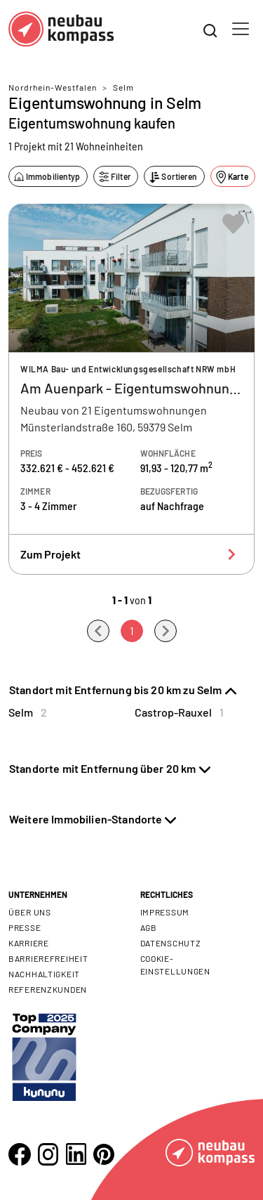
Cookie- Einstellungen (175, 964)
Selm (123, 87)
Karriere (28, 943)
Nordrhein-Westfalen (52, 87)
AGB (148, 927)
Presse (24, 927)
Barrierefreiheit (48, 958)
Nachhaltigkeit (44, 974)
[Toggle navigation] (241, 29)
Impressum (164, 912)
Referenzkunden (47, 989)
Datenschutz (170, 943)
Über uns (29, 912)
